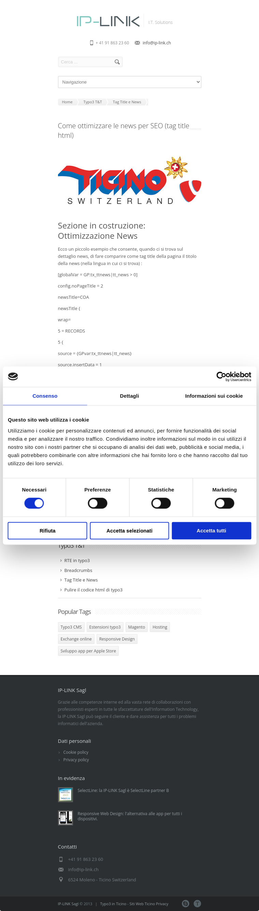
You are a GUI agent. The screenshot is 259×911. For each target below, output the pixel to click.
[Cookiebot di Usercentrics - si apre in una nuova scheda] (221, 376)
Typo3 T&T (71, 545)
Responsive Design (117, 639)
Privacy (162, 903)
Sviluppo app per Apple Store (88, 651)
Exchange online (76, 639)
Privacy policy (76, 760)
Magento (136, 627)
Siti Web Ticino (142, 903)
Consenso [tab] (44, 396)
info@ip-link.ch (157, 43)
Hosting (160, 627)
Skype (185, 904)
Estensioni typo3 (105, 627)
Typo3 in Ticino (113, 903)
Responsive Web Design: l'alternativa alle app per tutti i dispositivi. (130, 816)
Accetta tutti (211, 530)
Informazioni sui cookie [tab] (214, 396)
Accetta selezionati (129, 530)
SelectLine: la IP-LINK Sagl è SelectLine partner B (123, 790)
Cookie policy (76, 752)
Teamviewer (197, 904)
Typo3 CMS (71, 627)
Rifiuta (48, 530)
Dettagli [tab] (129, 396)
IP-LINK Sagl (68, 903)
